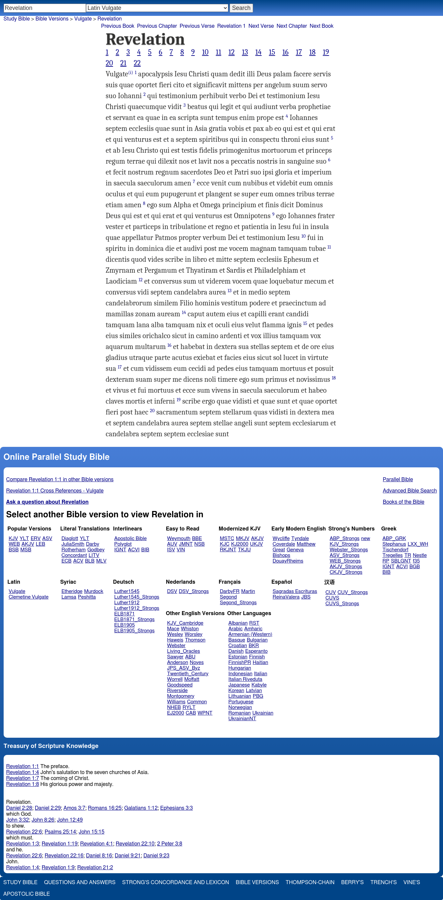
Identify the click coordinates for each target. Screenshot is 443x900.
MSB (25, 549)
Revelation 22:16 (64, 855)
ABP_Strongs (344, 538)
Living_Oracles (183, 651)
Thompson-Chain (310, 882)
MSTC (227, 538)
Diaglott (70, 538)
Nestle (420, 555)
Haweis (175, 640)
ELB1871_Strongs (134, 619)
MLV (101, 561)
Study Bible (17, 18)
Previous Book (118, 26)
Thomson (195, 640)
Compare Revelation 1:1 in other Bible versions (60, 479)
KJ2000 (239, 544)
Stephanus (394, 544)
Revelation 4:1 (96, 843)
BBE (197, 538)
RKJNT (228, 549)
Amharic (253, 628)
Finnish (257, 656)
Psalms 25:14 (60, 832)
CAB (191, 713)
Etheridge (72, 591)
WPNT (205, 713)
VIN (181, 549)
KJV (13, 538)
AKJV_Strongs (346, 566)
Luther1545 (126, 591)
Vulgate (17, 591)
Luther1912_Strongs (136, 608)
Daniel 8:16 (99, 855)
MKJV (242, 538)
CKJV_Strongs (346, 572)
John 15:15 (92, 832)
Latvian (254, 690)
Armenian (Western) (250, 634)
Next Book (321, 26)
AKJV (28, 544)
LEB (40, 544)
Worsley (193, 634)
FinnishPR (239, 662)
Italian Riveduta (245, 679)
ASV (47, 538)
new (365, 538)
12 (232, 52)
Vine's (412, 882)
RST (254, 623)
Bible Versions (51, 18)
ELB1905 (124, 625)
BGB (414, 566)
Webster (176, 645)
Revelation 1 (231, 26)
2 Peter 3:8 (169, 843)
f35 (416, 561)
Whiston (190, 628)
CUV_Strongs (352, 592)
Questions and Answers (79, 882)
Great (279, 549)
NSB (199, 544)
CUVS (332, 598)
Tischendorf (395, 549)
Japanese (239, 685)
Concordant (74, 555)
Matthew (306, 544)
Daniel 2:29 (48, 808)
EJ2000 (175, 713)
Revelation (110, 18)
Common (197, 701)
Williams (176, 701)
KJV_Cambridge (185, 623)
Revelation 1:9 (58, 867)
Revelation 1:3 (22, 843)
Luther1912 (126, 602)
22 (137, 63)
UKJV (256, 544)
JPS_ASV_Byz (183, 668)
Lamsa (69, 597)
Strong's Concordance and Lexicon (175, 882)
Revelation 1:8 (22, 784)
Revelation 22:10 (135, 843)
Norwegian (240, 707)
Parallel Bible (398, 479)
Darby (92, 544)
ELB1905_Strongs (134, 630)
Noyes (197, 662)
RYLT (189, 707)
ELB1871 (124, 613)
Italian (260, 673)
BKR (254, 645)
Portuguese (240, 701)
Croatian (237, 645)
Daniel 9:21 (128, 855)
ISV (171, 549)
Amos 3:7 (74, 808)
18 (312, 52)
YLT (24, 538)
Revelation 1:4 (22, 772)
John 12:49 (70, 820)
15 (272, 52)
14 (258, 52)
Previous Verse (197, 26)
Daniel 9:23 (156, 855)
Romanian (239, 713)
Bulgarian (257, 640)
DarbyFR (230, 591)
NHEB (174, 707)
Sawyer (175, 656)
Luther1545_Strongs (136, 597)
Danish (236, 651)
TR (407, 555)
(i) (130, 72)
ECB (66, 561)
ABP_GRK (394, 538)
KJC (225, 544)
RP (385, 561)
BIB (145, 549)
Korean (236, 690)
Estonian (237, 656)
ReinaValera (286, 597)
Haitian (260, 662)
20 (109, 63)
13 (245, 52)
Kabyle (259, 685)
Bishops (281, 555)
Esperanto (256, 651)
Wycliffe (281, 538)
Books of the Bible (403, 502)
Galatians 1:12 (140, 808)
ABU (190, 656)
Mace (173, 628)
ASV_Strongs (344, 555)
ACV (78, 561)
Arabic (235, 628)
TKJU (244, 549)
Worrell (175, 679)
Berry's (352, 882)
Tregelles (392, 555)
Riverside (177, 690)
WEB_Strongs (345, 561)
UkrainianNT (242, 718)
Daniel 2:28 (19, 808)
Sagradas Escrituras (295, 591)
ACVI (134, 549)
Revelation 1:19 (59, 843)
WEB (14, 544)
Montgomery (181, 696)
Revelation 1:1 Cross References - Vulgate (55, 490)
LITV (94, 555)
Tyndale (300, 538)
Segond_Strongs (238, 602)
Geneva (295, 549)
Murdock (93, 591)
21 (123, 63)
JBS (305, 597)
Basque (236, 640)
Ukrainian (262, 713)
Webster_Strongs (349, 549)
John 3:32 (17, 820)
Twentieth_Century (187, 673)
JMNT (186, 544)
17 (299, 52)
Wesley (175, 634)
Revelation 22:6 (24, 832)
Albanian (237, 623)
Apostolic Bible (26, 894)
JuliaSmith (73, 544)
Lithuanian (239, 696)
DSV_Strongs (194, 591)
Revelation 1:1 (22, 766)
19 (326, 52)
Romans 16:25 (105, 808)
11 (218, 52)
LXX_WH (418, 544)
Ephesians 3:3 (176, 808)
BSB (14, 549)
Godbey (96, 549)
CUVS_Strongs (342, 603)
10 (205, 52)
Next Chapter (292, 26)
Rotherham (74, 549)
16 (286, 52)
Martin (248, 591)
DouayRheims (288, 561)
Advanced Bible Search (410, 490)
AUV (172, 544)
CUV (331, 592)
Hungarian (239, 668)
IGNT (120, 549)
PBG (258, 696)
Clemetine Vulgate (28, 597)
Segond (228, 597)
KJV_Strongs (344, 544)
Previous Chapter (157, 26)
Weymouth (179, 538)
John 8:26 (42, 820)
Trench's (383, 882)
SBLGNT (401, 561)
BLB (90, 561)
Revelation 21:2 (95, 867)
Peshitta (87, 597)
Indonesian (240, 673)
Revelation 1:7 (22, 778)
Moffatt (191, 679)
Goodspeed (180, 685)
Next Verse (261, 26)
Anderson (177, 662)
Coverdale (284, 544)
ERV (36, 538)
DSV (172, 591)
